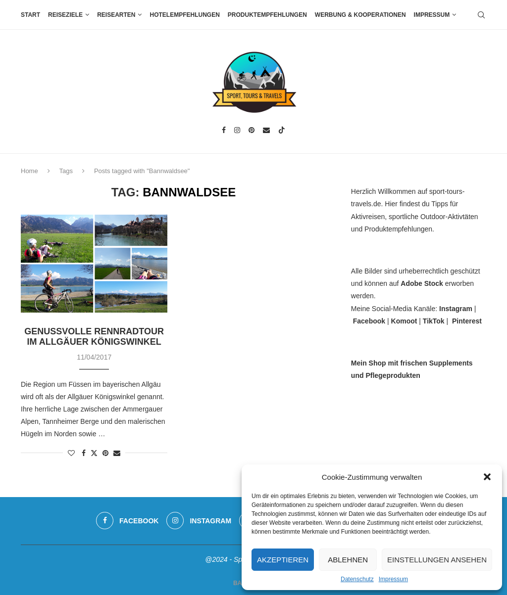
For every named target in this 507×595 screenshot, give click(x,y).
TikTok (434, 321)
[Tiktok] (281, 130)
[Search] (481, 14)
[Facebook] (224, 130)
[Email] (266, 130)
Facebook (369, 321)
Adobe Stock (422, 283)
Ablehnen (348, 559)
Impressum (393, 579)
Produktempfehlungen (267, 14)
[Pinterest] (251, 130)
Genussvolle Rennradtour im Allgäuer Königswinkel (94, 336)
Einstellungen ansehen (437, 559)
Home (29, 171)
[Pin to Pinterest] (105, 453)
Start (30, 14)
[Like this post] (71, 453)
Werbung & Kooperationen (360, 14)
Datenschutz (357, 579)
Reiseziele (65, 14)
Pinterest (467, 321)
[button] (487, 477)
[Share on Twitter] (94, 453)
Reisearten (116, 14)
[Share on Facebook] (84, 453)
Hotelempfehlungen (184, 14)
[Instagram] (237, 130)
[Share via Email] (116, 453)
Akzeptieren (282, 559)
